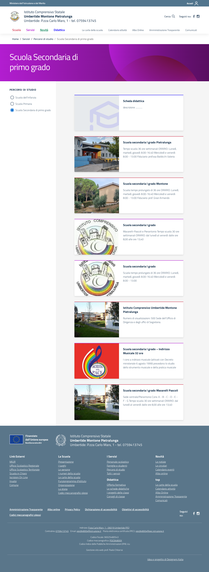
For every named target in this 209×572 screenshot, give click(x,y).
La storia (62, 489)
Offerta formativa (116, 485)
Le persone (64, 469)
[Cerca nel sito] (169, 16)
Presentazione (66, 462)
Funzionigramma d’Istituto (72, 481)
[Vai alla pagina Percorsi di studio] (43, 39)
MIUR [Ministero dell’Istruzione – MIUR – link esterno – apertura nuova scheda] (13, 462)
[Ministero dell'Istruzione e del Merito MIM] (27, 3)
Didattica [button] (59, 30)
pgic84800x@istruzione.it (89, 531)
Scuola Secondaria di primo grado (33, 110)
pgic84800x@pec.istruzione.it (150, 531)
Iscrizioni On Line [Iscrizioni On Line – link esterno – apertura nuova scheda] (19, 477)
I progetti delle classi (118, 492)
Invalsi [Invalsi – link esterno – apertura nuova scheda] (13, 481)
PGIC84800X (116, 540)
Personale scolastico (118, 462)
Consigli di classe (116, 496)
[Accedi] (193, 3)
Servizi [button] (30, 30)
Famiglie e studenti (117, 466)
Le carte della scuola (92, 30)
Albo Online (138, 30)
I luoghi (62, 466)
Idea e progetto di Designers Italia (165, 559)
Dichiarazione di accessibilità (101, 509)
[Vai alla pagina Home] (15, 39)
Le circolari (161, 466)
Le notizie (160, 462)
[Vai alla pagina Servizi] (26, 39)
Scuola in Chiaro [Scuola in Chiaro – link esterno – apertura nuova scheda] (18, 473)
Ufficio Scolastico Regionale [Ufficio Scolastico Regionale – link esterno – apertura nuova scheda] (24, 466)
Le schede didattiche (118, 489)
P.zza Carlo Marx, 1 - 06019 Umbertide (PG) (108, 527)
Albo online (161, 473)
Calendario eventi (164, 469)
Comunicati (191, 30)
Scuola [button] (16, 30)
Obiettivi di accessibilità (135, 509)
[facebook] (193, 16)
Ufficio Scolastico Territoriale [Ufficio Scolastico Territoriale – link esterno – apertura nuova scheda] (25, 469)
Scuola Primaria (23, 104)
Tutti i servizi (113, 473)
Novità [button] (44, 30)
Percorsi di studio (116, 469)
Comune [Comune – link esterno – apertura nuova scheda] (14, 485)
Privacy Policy (72, 509)
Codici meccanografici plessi (73, 493)
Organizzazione (66, 485)
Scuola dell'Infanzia (25, 97)
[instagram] (198, 16)
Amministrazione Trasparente (164, 30)
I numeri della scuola (69, 473)
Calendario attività (117, 30)
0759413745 (62, 531)
